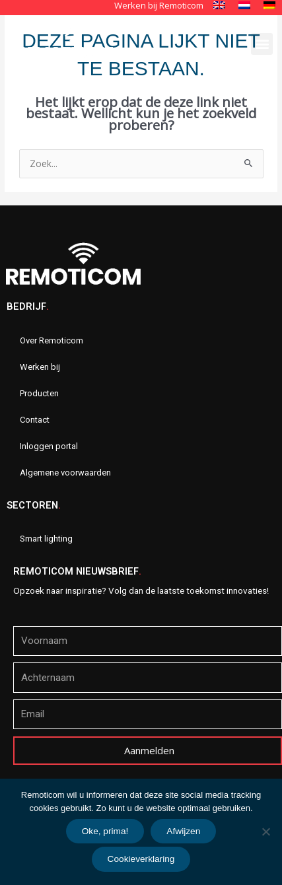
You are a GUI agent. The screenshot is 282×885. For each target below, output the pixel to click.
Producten (39, 393)
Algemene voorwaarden (65, 473)
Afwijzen (183, 831)
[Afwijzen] (265, 831)
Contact (35, 420)
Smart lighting (46, 539)
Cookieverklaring (141, 859)
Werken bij (40, 367)
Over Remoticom (51, 340)
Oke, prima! (105, 831)
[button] (262, 44)
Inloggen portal (49, 446)
